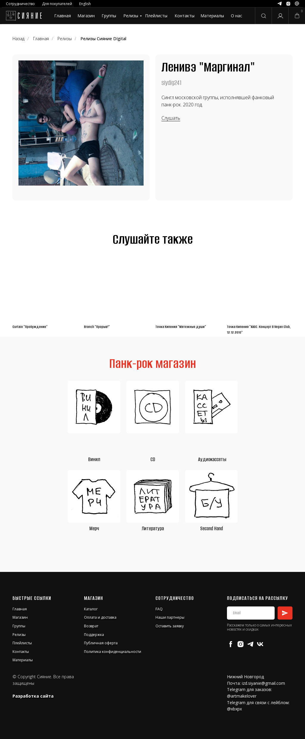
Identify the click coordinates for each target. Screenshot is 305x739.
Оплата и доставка (100, 617)
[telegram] (250, 644)
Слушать (170, 118)
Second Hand (211, 528)
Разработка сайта (33, 696)
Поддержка (94, 634)
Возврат (91, 625)
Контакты (184, 15)
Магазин (86, 15)
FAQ (159, 609)
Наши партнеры (169, 617)
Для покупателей (57, 3)
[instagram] (240, 644)
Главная (62, 15)
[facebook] (230, 644)
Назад (18, 38)
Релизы (130, 15)
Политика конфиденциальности (112, 651)
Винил (94, 459)
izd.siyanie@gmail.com (263, 683)
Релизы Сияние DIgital (103, 38)
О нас (236, 15)
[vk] (260, 644)
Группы (109, 15)
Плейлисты (156, 15)
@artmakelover (241, 696)
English (85, 3)
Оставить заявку (169, 625)
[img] (24, 15)
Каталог (91, 609)
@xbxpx (234, 709)
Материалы (212, 15)
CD (152, 459)
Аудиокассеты (212, 459)
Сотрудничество (20, 3)
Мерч (94, 528)
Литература (153, 528)
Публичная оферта (101, 642)
